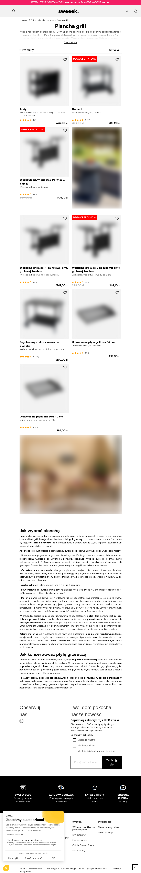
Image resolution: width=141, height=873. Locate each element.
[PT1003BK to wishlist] (65, 130)
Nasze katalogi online (108, 827)
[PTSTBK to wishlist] (65, 59)
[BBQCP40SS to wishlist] (65, 367)
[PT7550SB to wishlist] (117, 59)
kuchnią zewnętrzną (88, 38)
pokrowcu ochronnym (32, 680)
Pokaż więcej (70, 42)
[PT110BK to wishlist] (65, 292)
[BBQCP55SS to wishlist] (117, 292)
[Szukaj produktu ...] (13, 11)
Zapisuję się (111, 762)
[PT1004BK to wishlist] (65, 218)
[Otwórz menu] (5, 11)
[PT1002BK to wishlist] (117, 218)
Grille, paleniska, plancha (42, 20)
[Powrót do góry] (135, 867)
